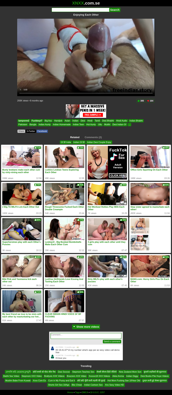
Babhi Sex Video (11, 376)
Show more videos (86, 326)
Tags (77, 392)
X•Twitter (31, 131)
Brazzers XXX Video (76, 376)
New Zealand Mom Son (130, 372)
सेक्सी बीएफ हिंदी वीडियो (106, 372)
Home (70, 392)
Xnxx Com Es (39, 380)
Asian (67, 121)
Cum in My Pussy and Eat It (61, 380)
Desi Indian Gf (119, 124)
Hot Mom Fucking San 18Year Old (124, 380)
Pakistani (22, 124)
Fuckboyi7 (37, 121)
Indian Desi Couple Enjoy (99, 142)
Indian (75, 121)
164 (150, 101)
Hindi (89, 121)
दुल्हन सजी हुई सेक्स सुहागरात (155, 380)
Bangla (33, 124)
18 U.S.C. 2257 (97, 392)
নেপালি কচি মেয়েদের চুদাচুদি (18, 372)
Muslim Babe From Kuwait (18, 380)
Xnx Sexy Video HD (114, 385)
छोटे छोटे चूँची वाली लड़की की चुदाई (91, 380)
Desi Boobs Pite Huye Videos (155, 376)
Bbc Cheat (77, 385)
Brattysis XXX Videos (54, 376)
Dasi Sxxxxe (64, 372)
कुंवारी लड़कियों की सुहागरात (155, 372)
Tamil (97, 121)
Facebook (42, 131)
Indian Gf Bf (79, 142)
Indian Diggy (132, 376)
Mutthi (107, 124)
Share (21, 131)
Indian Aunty (45, 124)
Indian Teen (78, 124)
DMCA (85, 392)
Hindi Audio (121, 121)
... (129, 124)
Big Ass (48, 121)
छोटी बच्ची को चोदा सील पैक (44, 372)
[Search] (80, 10)
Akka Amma (118, 376)
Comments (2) (93, 137)
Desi (83, 121)
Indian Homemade (62, 124)
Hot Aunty (91, 124)
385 (141, 101)
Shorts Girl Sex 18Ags (58, 385)
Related (74, 137)
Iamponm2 (23, 121)
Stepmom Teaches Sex (83, 372)
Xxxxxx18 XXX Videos (99, 376)
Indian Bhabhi (136, 121)
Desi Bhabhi (108, 121)
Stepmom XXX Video (32, 376)
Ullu (100, 124)
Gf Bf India (66, 142)
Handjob (58, 121)
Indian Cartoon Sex (93, 385)
